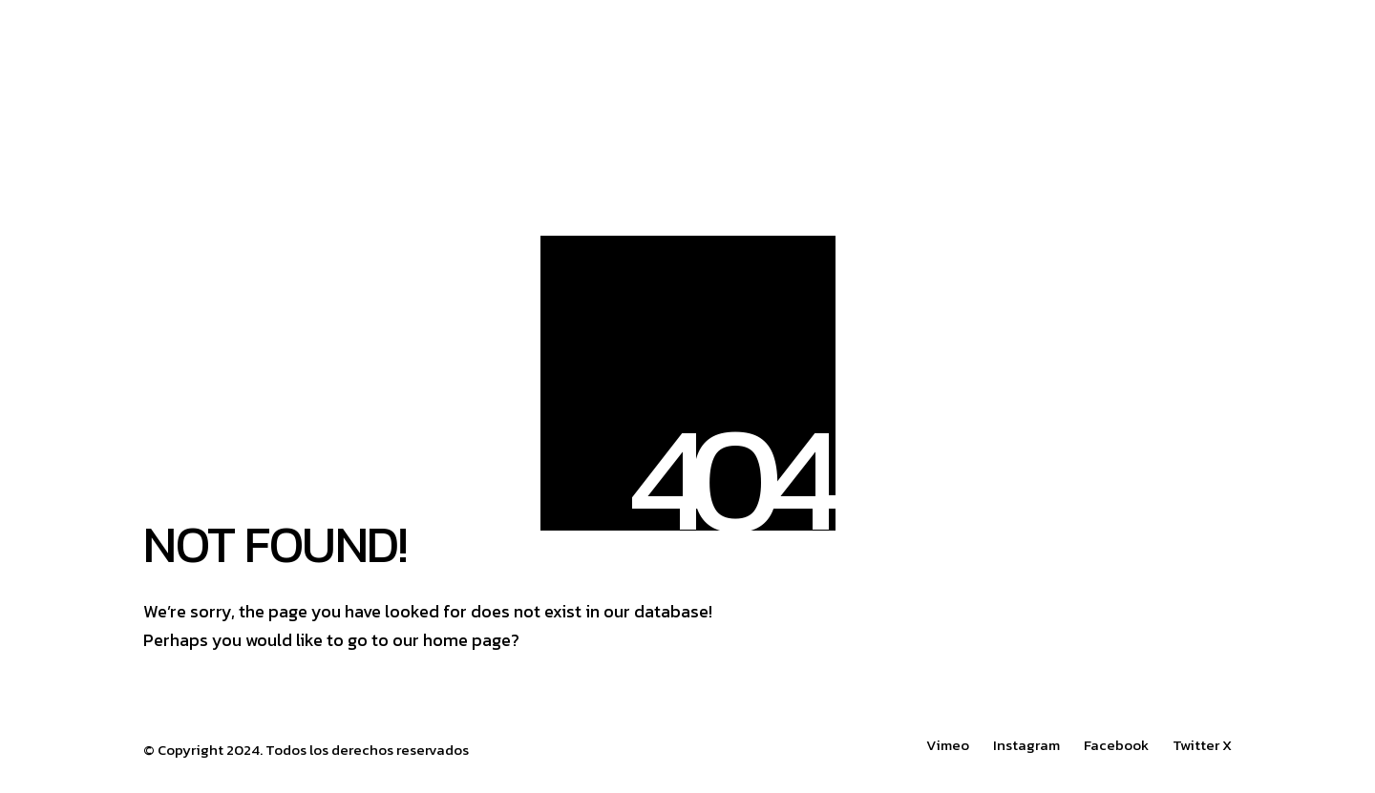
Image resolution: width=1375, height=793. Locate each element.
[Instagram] (1026, 745)
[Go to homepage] (429, 68)
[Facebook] (1116, 745)
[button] (1221, 67)
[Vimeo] (947, 745)
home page (467, 640)
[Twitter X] (1202, 745)
